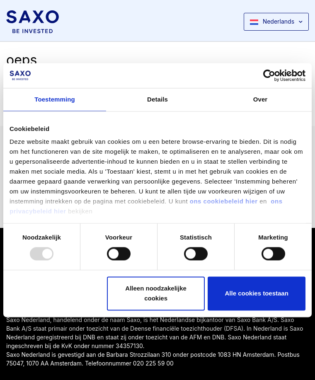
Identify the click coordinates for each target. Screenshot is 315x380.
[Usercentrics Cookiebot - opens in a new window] (269, 75)
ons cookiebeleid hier (225, 201)
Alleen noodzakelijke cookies (156, 293)
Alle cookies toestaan (256, 293)
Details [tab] (157, 99)
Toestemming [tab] (54, 99)
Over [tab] (260, 99)
